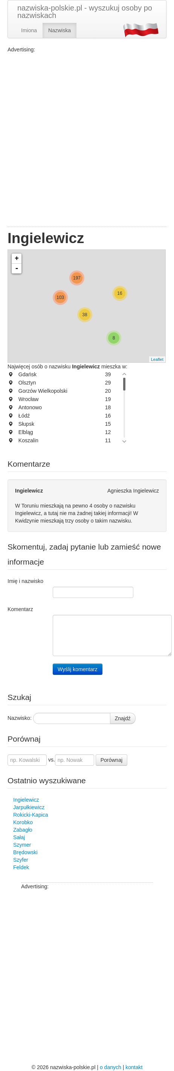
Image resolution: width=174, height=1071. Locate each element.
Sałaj (19, 837)
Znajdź (123, 718)
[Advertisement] (87, 140)
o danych (110, 1067)
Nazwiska (59, 30)
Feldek (21, 867)
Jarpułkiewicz (28, 807)
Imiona (29, 30)
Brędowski (25, 852)
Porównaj (111, 760)
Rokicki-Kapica (30, 815)
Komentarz (20, 609)
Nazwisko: (20, 718)
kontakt (133, 1067)
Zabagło (22, 830)
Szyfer (20, 860)
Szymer (22, 845)
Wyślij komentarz (78, 669)
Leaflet (157, 359)
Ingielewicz (26, 800)
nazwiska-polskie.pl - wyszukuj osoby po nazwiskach (84, 12)
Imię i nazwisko (25, 581)
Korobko (23, 822)
